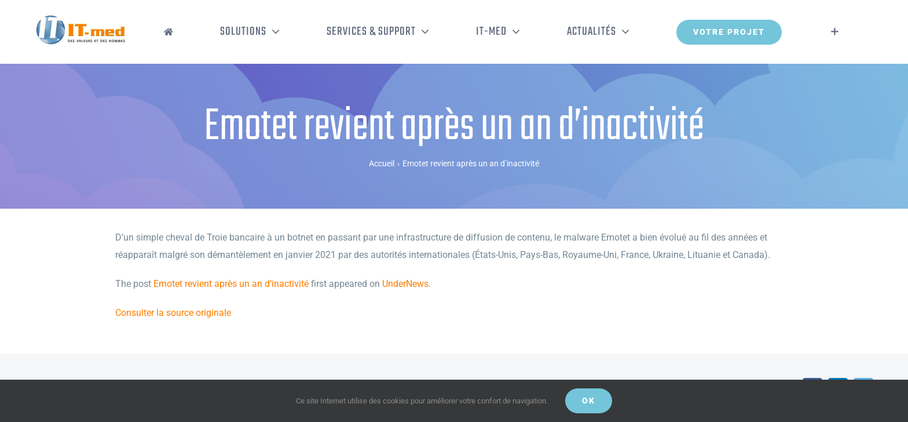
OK (588, 400)
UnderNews (405, 283)
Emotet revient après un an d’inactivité (231, 283)
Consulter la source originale (173, 312)
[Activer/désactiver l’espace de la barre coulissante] (835, 32)
